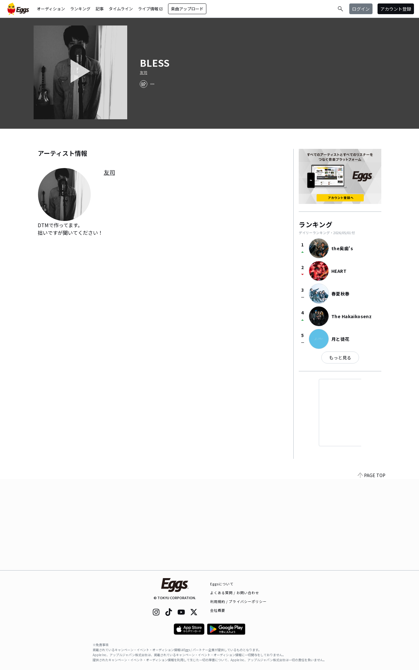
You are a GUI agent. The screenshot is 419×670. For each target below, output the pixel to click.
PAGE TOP (371, 566)
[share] (143, 84)
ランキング (80, 9)
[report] (152, 84)
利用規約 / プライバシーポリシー (238, 601)
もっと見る (340, 357)
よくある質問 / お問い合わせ (234, 592)
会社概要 (217, 610)
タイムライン (121, 9)
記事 (99, 9)
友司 (143, 72)
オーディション (51, 9)
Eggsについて (222, 583)
